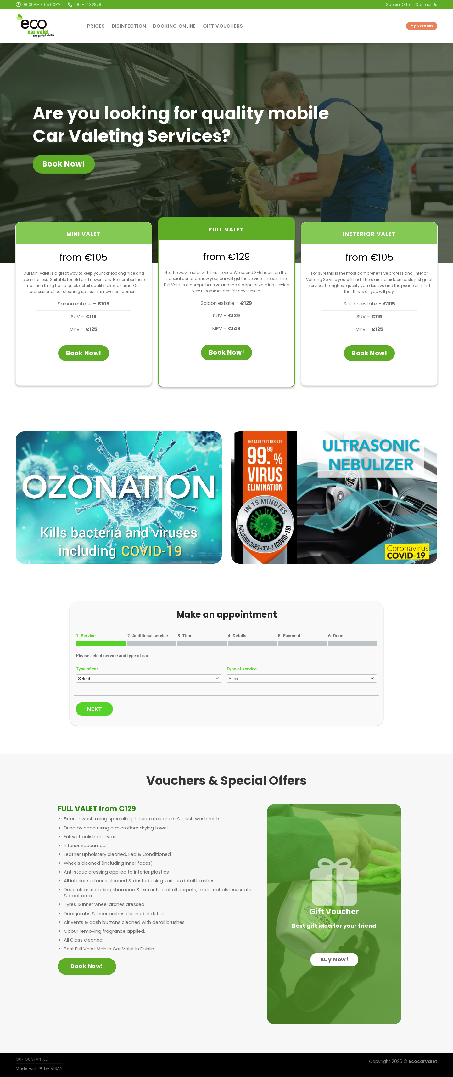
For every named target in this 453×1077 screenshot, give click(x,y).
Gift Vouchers (223, 26)
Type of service (241, 668)
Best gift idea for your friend (334, 926)
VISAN (57, 1069)
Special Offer (398, 4)
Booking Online (174, 26)
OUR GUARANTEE (32, 1059)
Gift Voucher (334, 911)
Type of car (87, 668)
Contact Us (426, 4)
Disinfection (129, 26)
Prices (96, 26)
